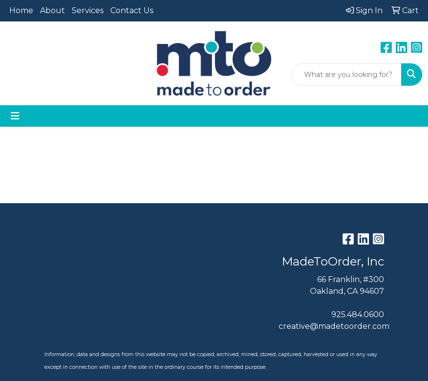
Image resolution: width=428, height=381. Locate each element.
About (52, 10)
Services (87, 10)
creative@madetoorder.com (334, 326)
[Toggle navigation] (15, 116)
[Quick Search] (346, 74)
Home (21, 10)
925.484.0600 (357, 314)
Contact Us (131, 10)
